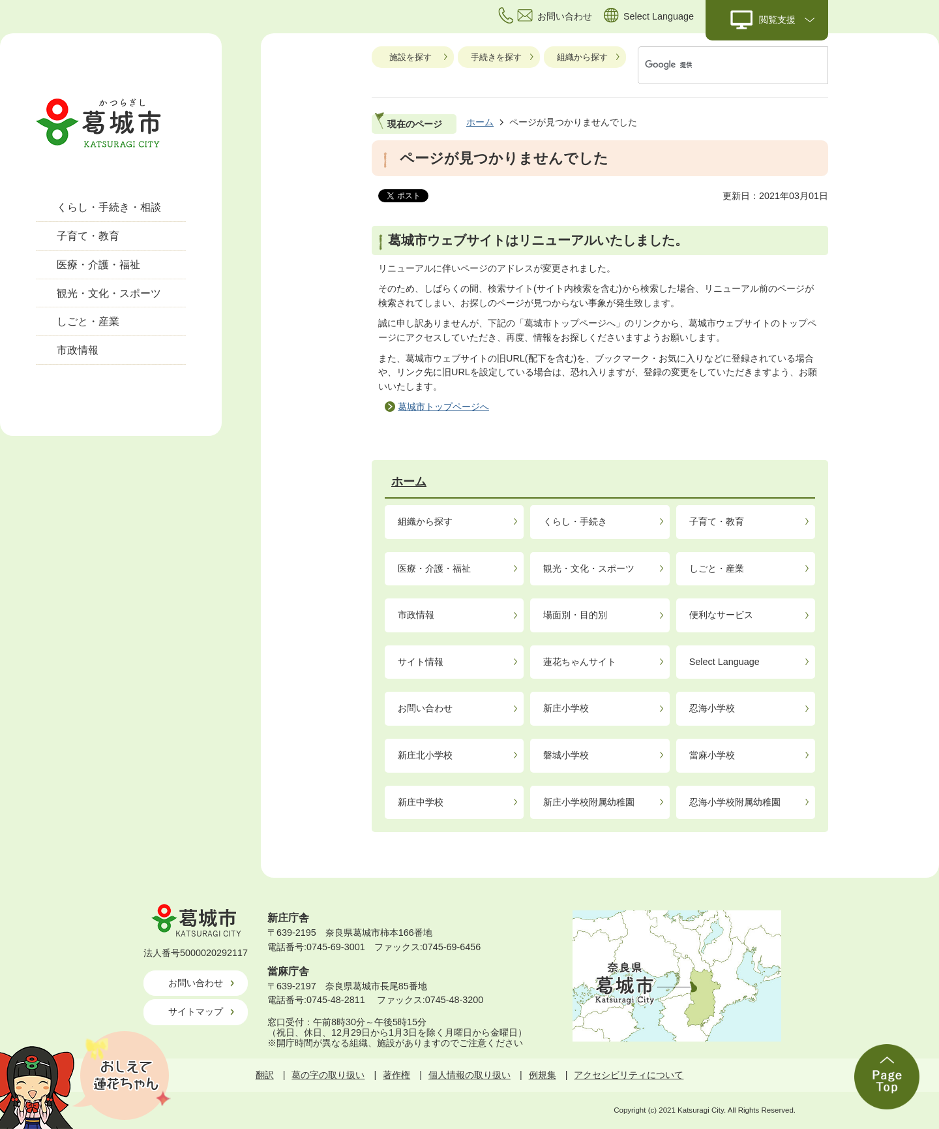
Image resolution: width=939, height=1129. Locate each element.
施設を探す (410, 57)
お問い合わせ (425, 708)
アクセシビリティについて (628, 1075)
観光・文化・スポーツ (109, 293)
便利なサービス (721, 615)
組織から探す (582, 57)
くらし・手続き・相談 (109, 207)
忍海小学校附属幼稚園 (735, 802)
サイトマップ (195, 1011)
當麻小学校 (712, 755)
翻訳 (265, 1075)
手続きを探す (496, 57)
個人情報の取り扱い (469, 1075)
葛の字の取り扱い (328, 1075)
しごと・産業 (88, 321)
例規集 (542, 1075)
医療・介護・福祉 (98, 264)
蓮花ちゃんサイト (579, 662)
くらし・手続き (575, 521)
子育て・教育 (88, 235)
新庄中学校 (420, 802)
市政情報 (77, 350)
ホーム (480, 122)
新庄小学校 (566, 708)
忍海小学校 (712, 708)
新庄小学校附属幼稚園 (588, 802)
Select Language (724, 662)
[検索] (719, 65)
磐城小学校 (566, 755)
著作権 (396, 1075)
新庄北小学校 (425, 755)
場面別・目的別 (575, 615)
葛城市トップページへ (443, 406)
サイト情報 (420, 662)
